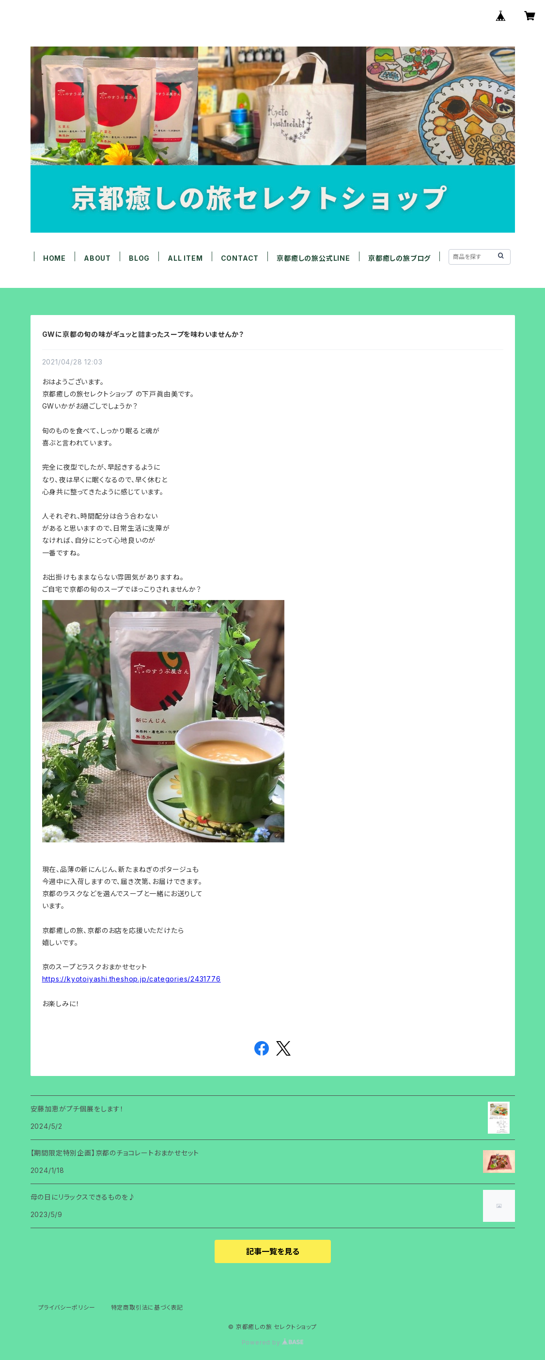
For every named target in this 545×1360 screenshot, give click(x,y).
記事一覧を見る (272, 1251)
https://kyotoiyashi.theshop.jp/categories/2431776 (131, 979)
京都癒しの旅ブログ (399, 258)
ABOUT (97, 258)
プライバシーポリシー (66, 1307)
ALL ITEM (185, 258)
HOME (54, 258)
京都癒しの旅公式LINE (313, 258)
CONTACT (240, 258)
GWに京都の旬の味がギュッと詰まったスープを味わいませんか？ (143, 334)
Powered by (273, 1342)
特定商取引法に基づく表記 (147, 1307)
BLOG (139, 258)
